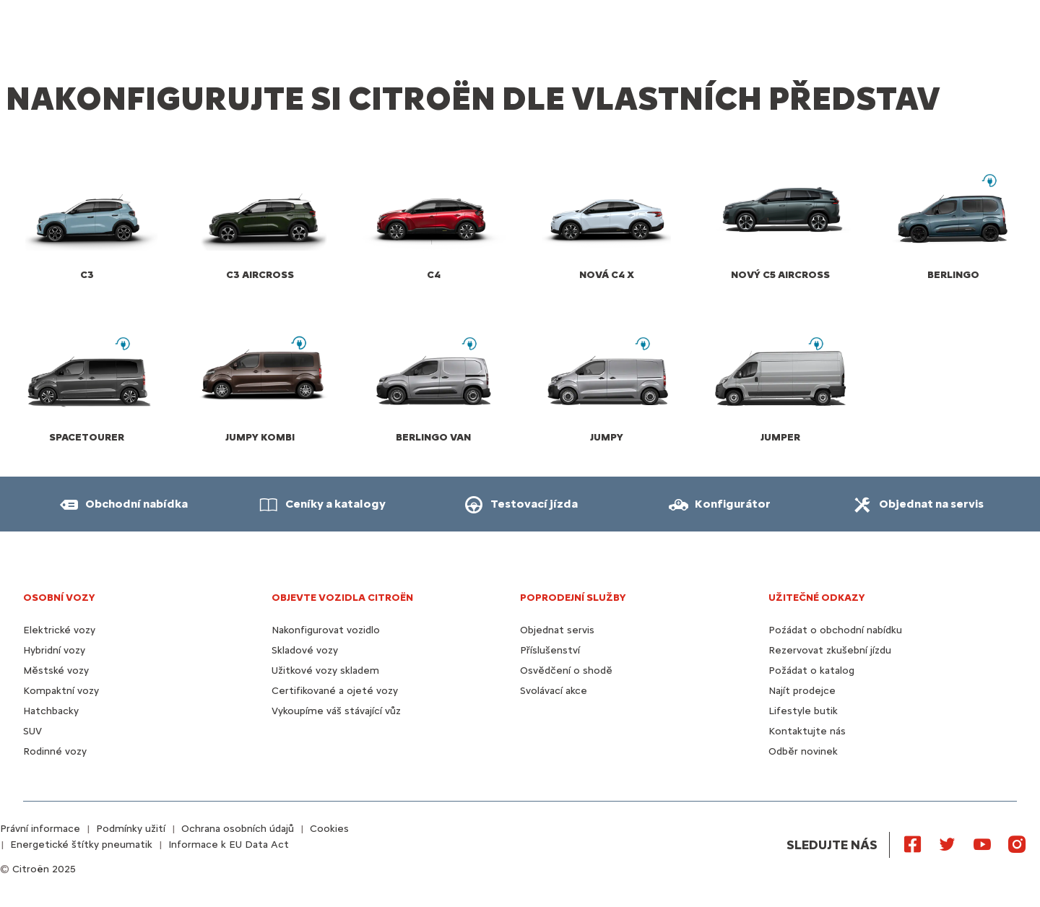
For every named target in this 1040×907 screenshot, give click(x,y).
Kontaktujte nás (807, 731)
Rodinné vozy (55, 751)
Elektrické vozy (59, 630)
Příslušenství (550, 650)
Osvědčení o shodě (566, 670)
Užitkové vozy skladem (325, 670)
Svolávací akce (553, 691)
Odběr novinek (803, 751)
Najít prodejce (802, 691)
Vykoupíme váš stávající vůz (336, 711)
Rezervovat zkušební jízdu (829, 650)
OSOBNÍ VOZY (59, 597)
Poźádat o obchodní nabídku (835, 630)
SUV (32, 731)
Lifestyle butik (803, 711)
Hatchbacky (51, 711)
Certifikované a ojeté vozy (335, 691)
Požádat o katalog (811, 670)
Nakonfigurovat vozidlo (326, 630)
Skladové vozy (305, 650)
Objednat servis (557, 630)
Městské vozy (56, 670)
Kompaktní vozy (61, 691)
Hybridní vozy (54, 650)
